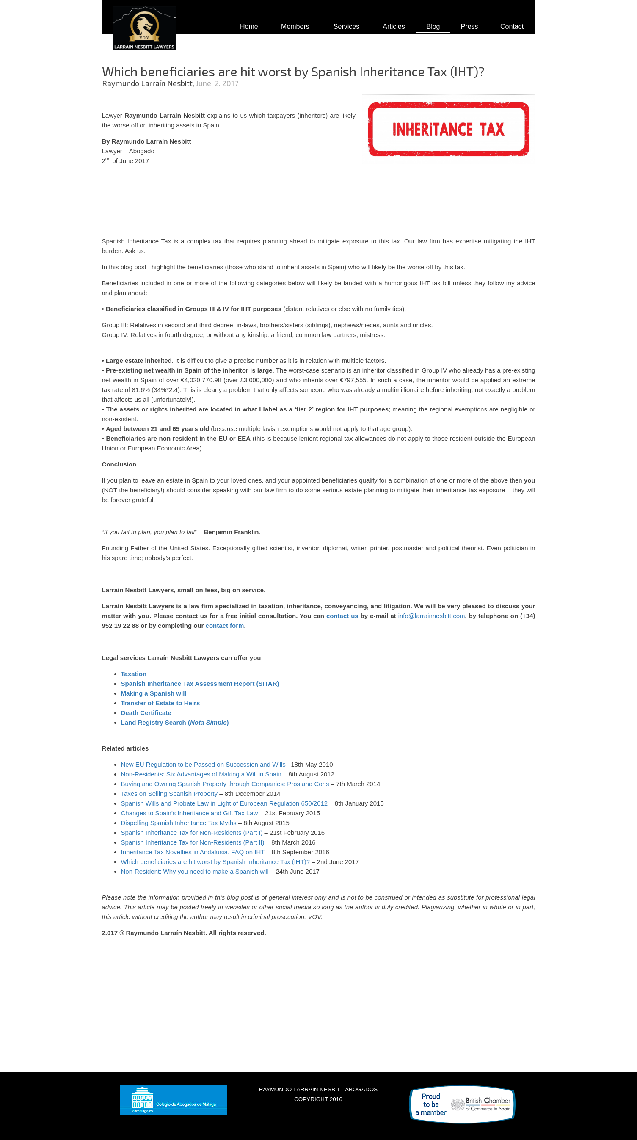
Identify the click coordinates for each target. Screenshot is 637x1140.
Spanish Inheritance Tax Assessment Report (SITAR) (200, 683)
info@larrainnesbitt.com (431, 615)
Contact (512, 26)
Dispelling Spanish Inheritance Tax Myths (179, 822)
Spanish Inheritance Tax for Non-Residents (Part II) (193, 842)
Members (295, 26)
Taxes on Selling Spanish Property (169, 793)
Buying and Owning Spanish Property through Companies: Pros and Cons (225, 783)
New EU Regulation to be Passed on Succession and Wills (203, 764)
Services (346, 26)
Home (249, 26)
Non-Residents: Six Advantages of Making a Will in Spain (201, 774)
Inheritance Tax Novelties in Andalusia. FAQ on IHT (193, 852)
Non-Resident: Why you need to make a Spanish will (195, 871)
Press (469, 26)
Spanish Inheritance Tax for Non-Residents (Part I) (192, 832)
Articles (394, 26)
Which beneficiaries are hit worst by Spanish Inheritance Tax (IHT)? (215, 861)
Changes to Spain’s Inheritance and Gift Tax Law (189, 813)
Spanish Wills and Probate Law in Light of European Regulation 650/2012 (224, 803)
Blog (433, 26)
